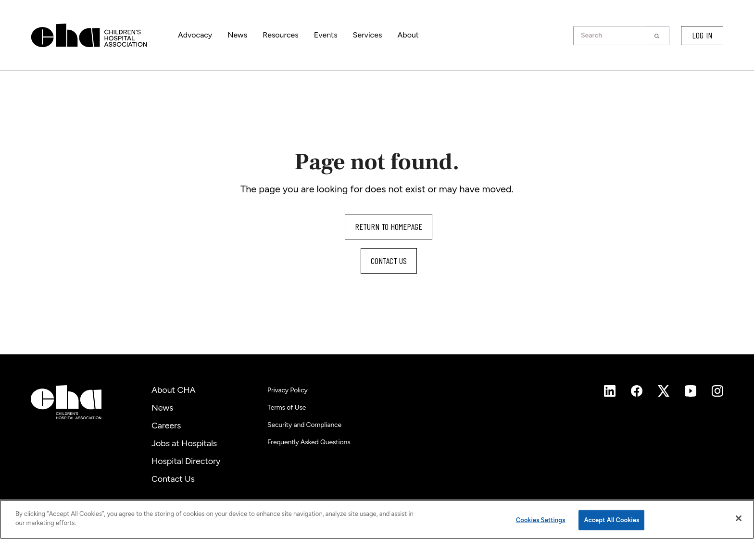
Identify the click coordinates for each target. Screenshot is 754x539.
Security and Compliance (304, 425)
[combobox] (612, 35)
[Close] (738, 518)
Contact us (389, 260)
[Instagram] (610, 391)
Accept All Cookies (611, 520)
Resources (281, 34)
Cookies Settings (541, 520)
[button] (657, 35)
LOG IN (702, 35)
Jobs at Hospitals (184, 443)
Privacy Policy (287, 390)
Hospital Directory (185, 461)
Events (326, 34)
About (407, 34)
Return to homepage (388, 226)
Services (367, 34)
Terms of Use (286, 407)
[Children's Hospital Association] (66, 402)
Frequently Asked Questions (309, 442)
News (237, 34)
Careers (166, 425)
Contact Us (173, 479)
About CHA (173, 390)
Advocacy (195, 34)
